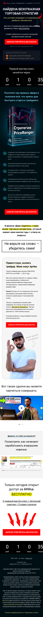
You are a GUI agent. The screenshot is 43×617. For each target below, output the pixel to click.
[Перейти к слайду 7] (12, 470)
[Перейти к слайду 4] (23, 424)
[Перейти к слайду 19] (30, 470)
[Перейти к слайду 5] (9, 470)
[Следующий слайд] (42, 408)
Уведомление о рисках (31, 612)
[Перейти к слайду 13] (21, 470)
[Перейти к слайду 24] (38, 470)
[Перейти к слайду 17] (27, 470)
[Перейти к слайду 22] (35, 470)
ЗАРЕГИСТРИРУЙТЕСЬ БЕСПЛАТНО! (21, 42)
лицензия (5, 600)
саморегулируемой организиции (12, 604)
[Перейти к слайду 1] (19, 424)
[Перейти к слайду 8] (13, 470)
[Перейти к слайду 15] (24, 470)
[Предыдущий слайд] (1, 408)
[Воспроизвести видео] (21, 408)
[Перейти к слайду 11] (18, 470)
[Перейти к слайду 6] (10, 470)
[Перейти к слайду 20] (32, 470)
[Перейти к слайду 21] (33, 470)
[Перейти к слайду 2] (20, 424)
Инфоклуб (29, 558)
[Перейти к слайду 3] (22, 424)
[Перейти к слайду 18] (29, 470)
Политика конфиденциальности (14, 612)
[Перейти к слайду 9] (15, 470)
